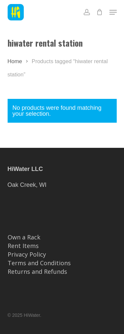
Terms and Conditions (39, 263)
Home (15, 61)
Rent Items (23, 246)
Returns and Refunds (37, 271)
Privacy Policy (27, 254)
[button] (113, 12)
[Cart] (99, 12)
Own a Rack (24, 237)
